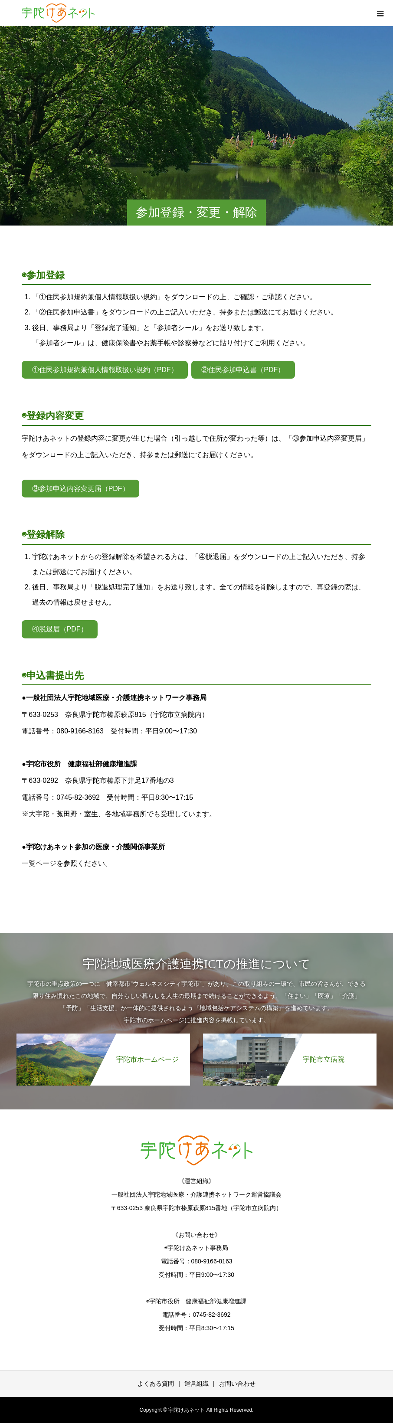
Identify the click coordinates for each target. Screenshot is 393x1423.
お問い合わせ (237, 1383)
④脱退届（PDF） (60, 629)
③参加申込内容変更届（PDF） (80, 488)
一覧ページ (39, 863)
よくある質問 (156, 1383)
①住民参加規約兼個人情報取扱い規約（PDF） (105, 369)
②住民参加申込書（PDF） (243, 369)
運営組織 (196, 1383)
